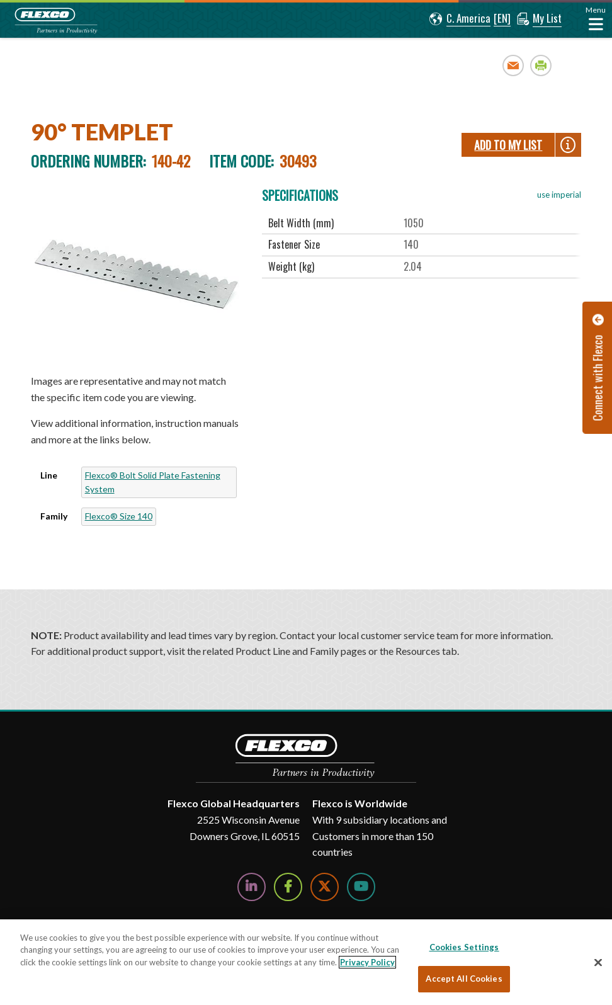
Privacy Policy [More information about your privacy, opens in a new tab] (367, 962)
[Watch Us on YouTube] (361, 887)
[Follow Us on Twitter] (324, 887)
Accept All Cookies (464, 979)
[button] (459, 18)
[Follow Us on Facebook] (288, 887)
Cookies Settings (464, 947)
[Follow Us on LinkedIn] (251, 887)
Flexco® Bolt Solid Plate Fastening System (152, 482)
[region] (306, 962)
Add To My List (508, 145)
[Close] (598, 962)
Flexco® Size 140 (118, 516)
